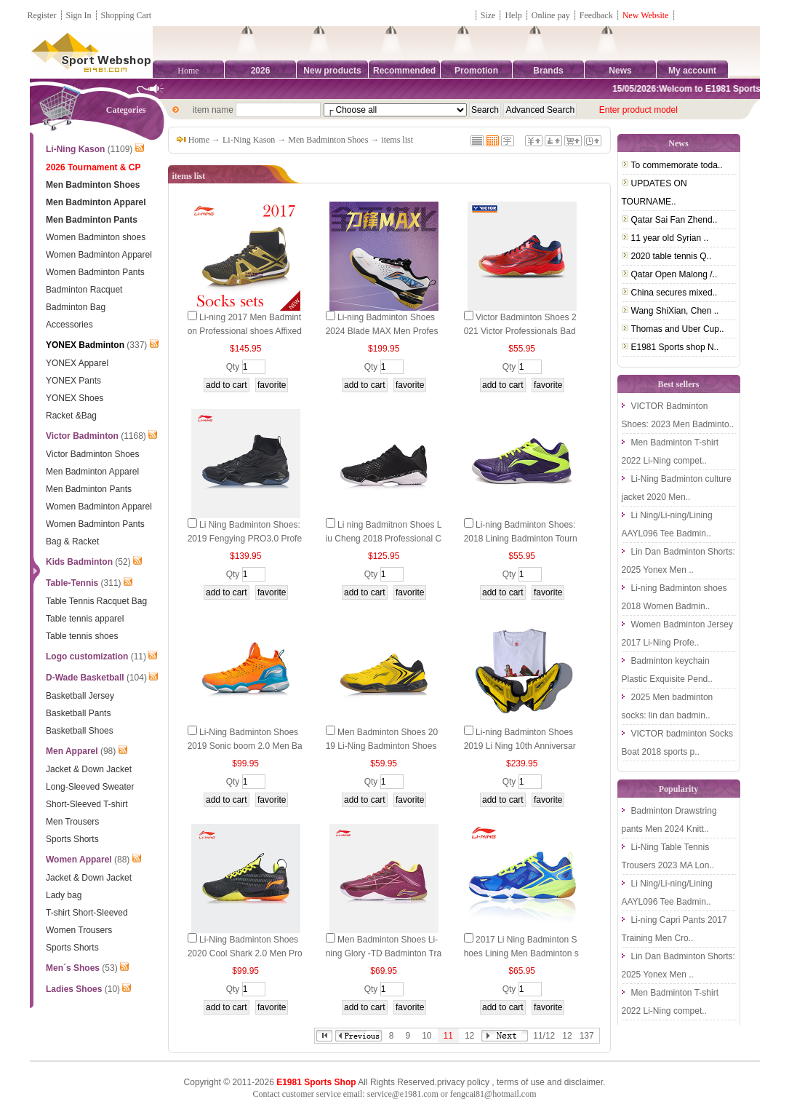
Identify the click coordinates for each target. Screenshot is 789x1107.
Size (488, 15)
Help (513, 15)
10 (426, 1036)
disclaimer (583, 1082)
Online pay (551, 15)
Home (188, 71)
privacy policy (463, 1082)
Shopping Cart (126, 15)
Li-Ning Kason (249, 140)
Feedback (597, 15)
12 (469, 1036)
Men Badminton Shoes (328, 140)
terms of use (521, 1082)
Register (42, 15)
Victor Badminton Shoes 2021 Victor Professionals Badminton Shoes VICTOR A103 (520, 331)
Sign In (79, 15)
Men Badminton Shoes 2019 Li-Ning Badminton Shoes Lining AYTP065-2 (382, 746)
